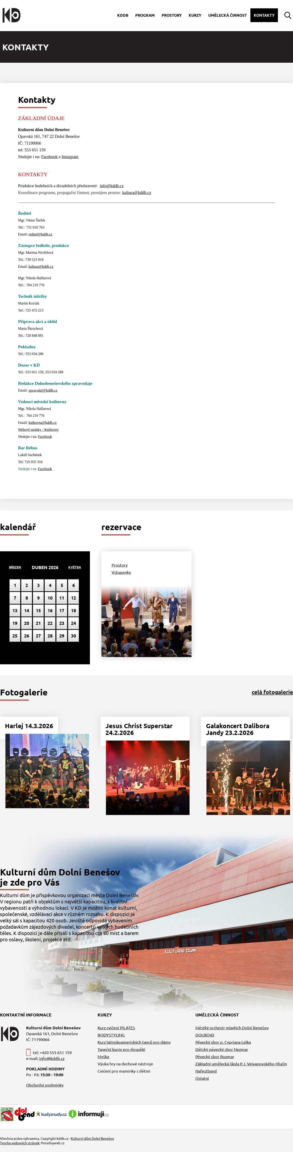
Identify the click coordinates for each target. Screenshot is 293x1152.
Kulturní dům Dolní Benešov (92, 1138)
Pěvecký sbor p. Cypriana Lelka (223, 1042)
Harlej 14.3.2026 (29, 726)
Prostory (172, 15)
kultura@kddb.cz (136, 192)
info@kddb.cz (112, 185)
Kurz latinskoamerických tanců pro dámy (134, 1042)
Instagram (70, 156)
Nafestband (206, 1071)
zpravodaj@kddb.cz (43, 390)
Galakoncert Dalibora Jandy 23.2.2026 (237, 729)
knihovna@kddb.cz (43, 423)
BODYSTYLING (111, 1034)
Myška (103, 1056)
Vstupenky (121, 572)
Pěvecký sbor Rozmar (214, 1056)
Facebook (49, 156)
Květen (74, 567)
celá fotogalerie (272, 691)
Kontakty (264, 15)
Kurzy (195, 15)
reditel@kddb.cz (41, 234)
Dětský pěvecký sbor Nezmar (221, 1049)
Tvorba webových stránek (19, 1143)
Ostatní (202, 1078)
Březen (15, 567)
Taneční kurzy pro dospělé (121, 1049)
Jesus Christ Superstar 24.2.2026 (139, 729)
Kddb (122, 15)
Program (145, 15)
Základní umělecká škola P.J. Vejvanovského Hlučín (241, 1063)
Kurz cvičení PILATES (116, 1027)
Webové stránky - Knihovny (38, 430)
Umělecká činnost (227, 15)
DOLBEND (204, 1034)
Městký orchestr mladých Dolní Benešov (232, 1027)
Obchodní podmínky (45, 1085)
